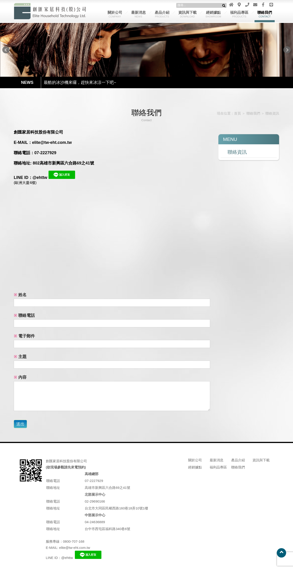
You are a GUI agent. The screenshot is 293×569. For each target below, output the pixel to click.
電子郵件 (24, 336)
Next (287, 50)
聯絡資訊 (270, 113)
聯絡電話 (24, 315)
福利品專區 (239, 14)
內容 (20, 377)
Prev (6, 50)
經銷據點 (213, 14)
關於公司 (115, 14)
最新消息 (138, 14)
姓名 (20, 295)
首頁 (235, 113)
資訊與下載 (187, 14)
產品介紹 (162, 14)
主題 (20, 356)
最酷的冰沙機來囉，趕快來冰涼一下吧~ (80, 82)
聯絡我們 (264, 14)
